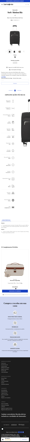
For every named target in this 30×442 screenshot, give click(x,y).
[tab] (6, 220)
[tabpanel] (15, 233)
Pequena (15, 62)
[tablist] (15, 220)
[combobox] (25, 436)
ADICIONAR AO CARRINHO (15, 291)
